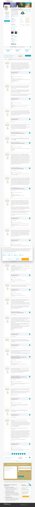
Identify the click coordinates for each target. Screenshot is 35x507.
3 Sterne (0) (20, 59)
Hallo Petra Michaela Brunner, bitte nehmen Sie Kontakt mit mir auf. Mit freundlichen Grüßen (10, 472)
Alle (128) (6, 59)
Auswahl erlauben (17, 259)
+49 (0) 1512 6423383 (14, 26)
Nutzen (21, 19)
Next (18, 32)
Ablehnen (9, 259)
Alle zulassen (25, 259)
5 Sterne (26, 11)
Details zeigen (26, 257)
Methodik (21, 22)
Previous (10, 32)
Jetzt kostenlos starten (25, 496)
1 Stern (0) (29, 59)
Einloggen (29, 1)
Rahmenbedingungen (22, 24)
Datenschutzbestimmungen (12, 253)
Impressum (7, 253)
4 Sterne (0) (15, 59)
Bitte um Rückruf (21, 471)
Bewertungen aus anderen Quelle (7, 16)
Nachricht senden (21, 476)
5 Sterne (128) (10, 59)
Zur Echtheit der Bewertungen (7, 18)
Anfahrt (13, 22)
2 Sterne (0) (24, 59)
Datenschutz (21, 504)
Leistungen (21, 20)
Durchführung (21, 21)
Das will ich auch (25, 1)
